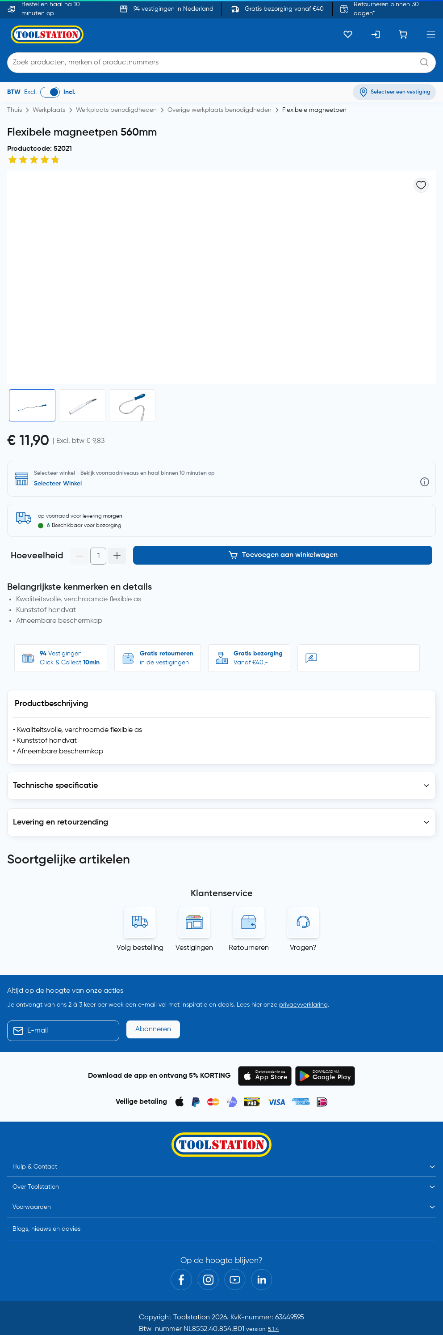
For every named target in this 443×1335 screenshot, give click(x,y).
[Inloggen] (375, 34)
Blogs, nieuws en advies (46, 1192)
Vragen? (303, 911)
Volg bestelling (140, 911)
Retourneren (249, 911)
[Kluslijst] (348, 34)
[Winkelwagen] (403, 34)
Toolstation (191, 1280)
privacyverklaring (303, 968)
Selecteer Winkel (58, 483)
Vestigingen (194, 911)
